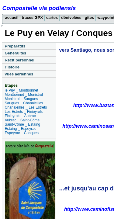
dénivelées (71, 17)
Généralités (15, 53)
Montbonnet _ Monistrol (24, 94)
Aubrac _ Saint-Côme (22, 120)
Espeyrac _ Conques (22, 133)
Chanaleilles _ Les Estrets (26, 107)
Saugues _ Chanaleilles (24, 103)
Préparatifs (15, 46)
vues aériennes (19, 74)
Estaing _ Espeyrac (20, 129)
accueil (12, 17)
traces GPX (32, 17)
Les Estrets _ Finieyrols (24, 111)
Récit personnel (20, 60)
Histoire (12, 67)
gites (89, 17)
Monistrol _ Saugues (21, 99)
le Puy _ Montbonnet (21, 90)
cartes (52, 17)
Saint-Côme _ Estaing (22, 124)
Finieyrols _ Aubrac (20, 116)
